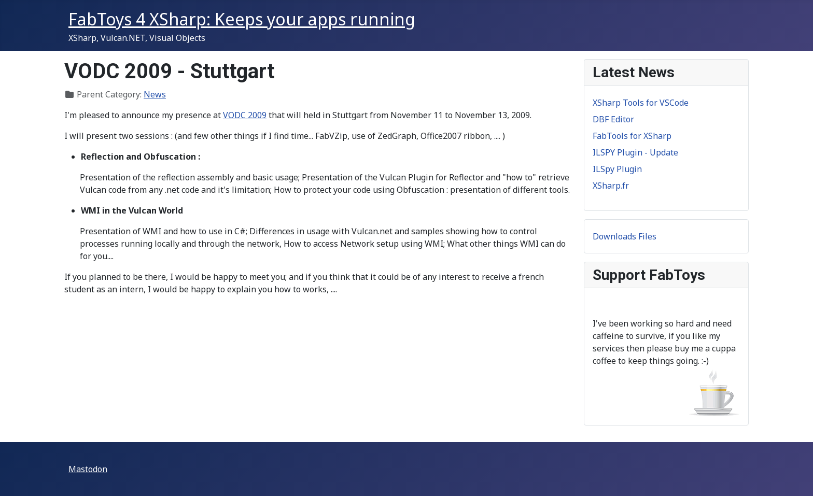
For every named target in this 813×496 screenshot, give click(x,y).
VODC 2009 (245, 115)
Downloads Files (624, 236)
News (155, 94)
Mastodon (87, 469)
